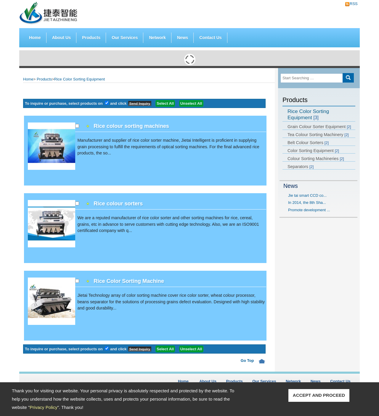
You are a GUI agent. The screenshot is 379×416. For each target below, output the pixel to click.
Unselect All (191, 103)
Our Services (125, 37)
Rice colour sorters (118, 204)
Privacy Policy (43, 407)
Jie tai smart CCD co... (307, 195)
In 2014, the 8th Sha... (307, 202)
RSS (352, 3)
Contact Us (210, 37)
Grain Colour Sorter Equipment (319, 126)
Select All (165, 103)
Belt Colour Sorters (308, 142)
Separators (301, 166)
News (182, 37)
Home (35, 37)
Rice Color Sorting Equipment (308, 114)
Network (157, 37)
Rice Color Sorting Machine (129, 281)
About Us (61, 37)
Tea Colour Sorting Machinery (318, 134)
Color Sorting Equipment (313, 150)
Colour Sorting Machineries (316, 158)
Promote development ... (309, 210)
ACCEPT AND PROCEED (319, 395)
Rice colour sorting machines (131, 126)
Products (91, 36)
